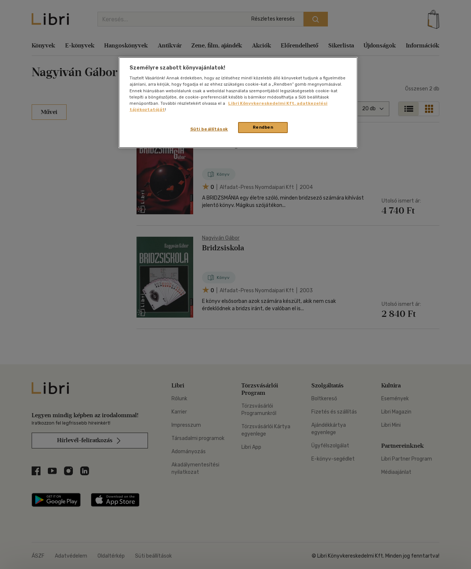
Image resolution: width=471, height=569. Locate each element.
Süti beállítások (209, 129)
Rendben (263, 127)
